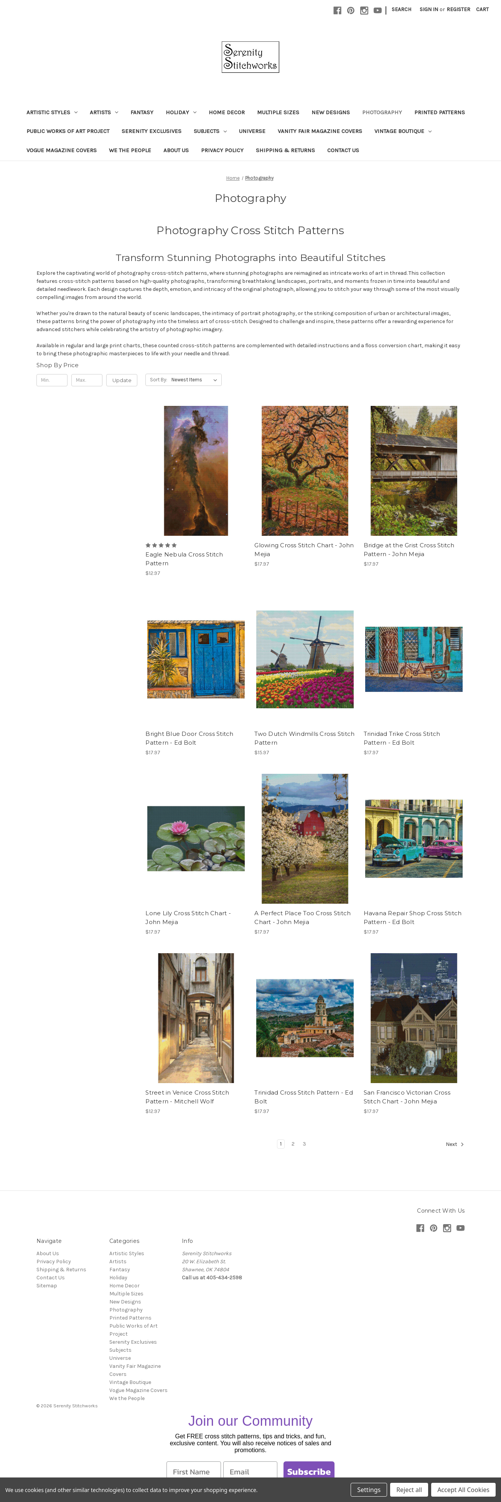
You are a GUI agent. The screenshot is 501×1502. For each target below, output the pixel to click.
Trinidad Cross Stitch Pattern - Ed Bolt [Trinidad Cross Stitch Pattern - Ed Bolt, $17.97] (303, 1097)
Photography (382, 112)
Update (122, 380)
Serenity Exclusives (151, 131)
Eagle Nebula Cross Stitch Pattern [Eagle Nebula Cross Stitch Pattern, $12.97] (184, 559)
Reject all (409, 1490)
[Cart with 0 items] (482, 9)
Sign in (429, 9)
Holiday (181, 112)
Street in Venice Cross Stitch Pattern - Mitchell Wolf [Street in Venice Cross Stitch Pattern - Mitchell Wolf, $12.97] (187, 1097)
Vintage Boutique (403, 131)
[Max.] (86, 380)
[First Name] (193, 1471)
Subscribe (309, 1471)
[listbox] (195, 380)
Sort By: (158, 379)
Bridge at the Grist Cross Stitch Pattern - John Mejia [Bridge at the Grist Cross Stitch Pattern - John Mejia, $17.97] (409, 550)
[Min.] (52, 380)
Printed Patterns (439, 112)
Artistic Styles (51, 112)
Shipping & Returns (285, 150)
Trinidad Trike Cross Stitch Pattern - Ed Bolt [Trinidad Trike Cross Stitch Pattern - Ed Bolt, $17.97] (402, 738)
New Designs (330, 112)
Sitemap (46, 1285)
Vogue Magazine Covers (61, 150)
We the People (130, 150)
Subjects (210, 131)
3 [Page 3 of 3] (304, 1144)
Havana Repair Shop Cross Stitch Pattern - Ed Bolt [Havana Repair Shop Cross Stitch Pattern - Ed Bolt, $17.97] (413, 917)
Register (458, 9)
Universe (252, 131)
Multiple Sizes (278, 112)
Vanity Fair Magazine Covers (320, 131)
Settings (369, 1490)
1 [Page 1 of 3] (281, 1144)
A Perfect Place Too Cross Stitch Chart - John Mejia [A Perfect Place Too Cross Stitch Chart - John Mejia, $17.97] (302, 917)
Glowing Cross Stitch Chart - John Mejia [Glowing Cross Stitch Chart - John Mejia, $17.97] (304, 550)
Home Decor (227, 112)
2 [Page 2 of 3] (293, 1144)
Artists (104, 112)
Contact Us (343, 150)
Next (455, 1144)
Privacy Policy (222, 150)
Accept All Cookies (463, 1490)
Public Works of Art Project (67, 131)
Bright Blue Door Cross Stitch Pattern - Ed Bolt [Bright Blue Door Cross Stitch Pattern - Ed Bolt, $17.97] (189, 738)
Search (401, 9)
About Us (176, 150)
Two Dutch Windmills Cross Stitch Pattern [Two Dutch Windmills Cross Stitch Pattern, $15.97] (304, 738)
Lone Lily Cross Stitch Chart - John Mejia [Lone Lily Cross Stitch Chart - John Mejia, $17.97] (188, 917)
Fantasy (141, 112)
